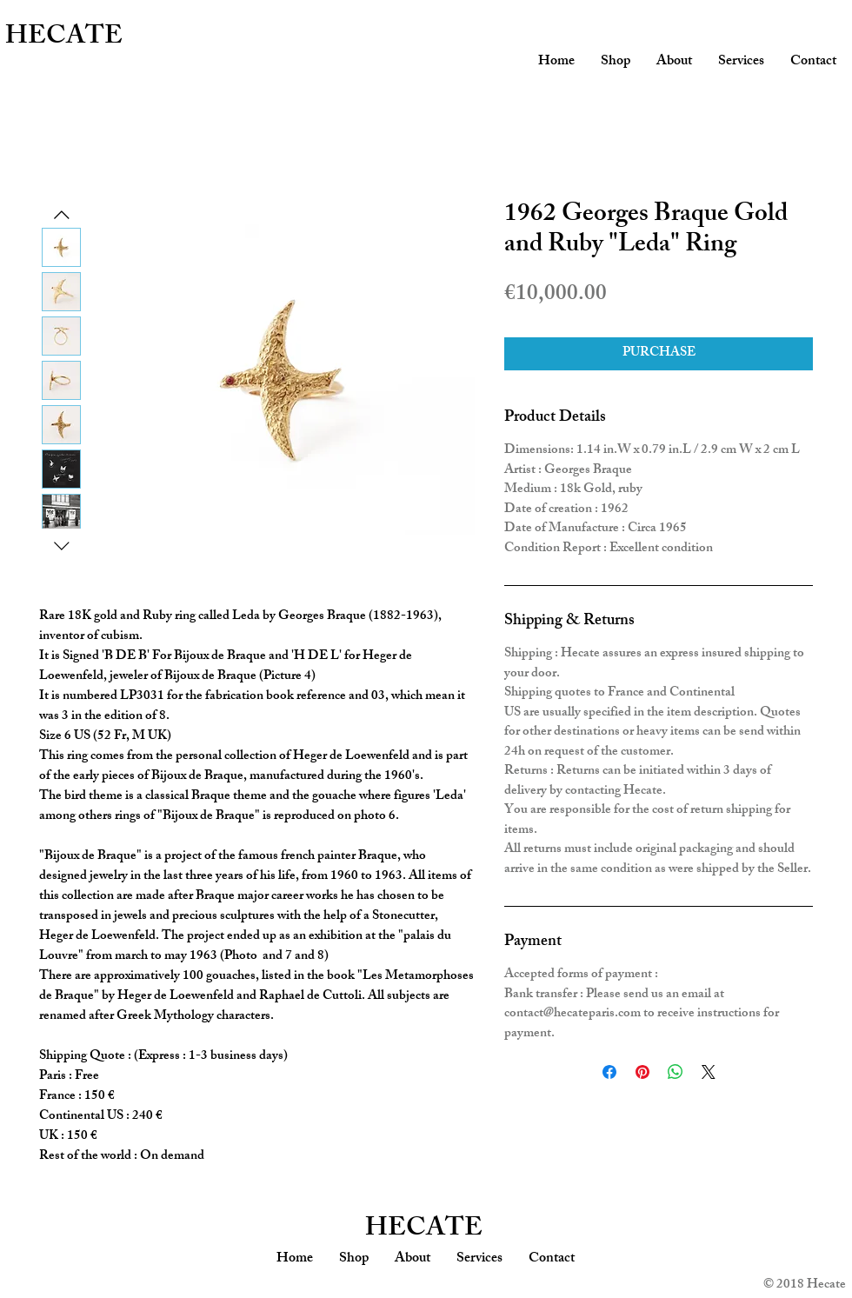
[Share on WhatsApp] (675, 1072)
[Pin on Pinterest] (642, 1072)
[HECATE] (89, 38)
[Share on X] (708, 1072)
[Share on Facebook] (609, 1072)
